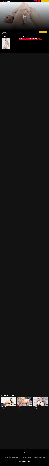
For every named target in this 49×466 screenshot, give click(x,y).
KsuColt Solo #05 (35, 406)
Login (39, 1)
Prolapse (40, 39)
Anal (24, 38)
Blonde (36, 38)
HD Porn (33, 39)
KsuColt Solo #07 (20, 406)
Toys (26, 38)
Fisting (39, 38)
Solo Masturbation (31, 38)
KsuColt (3, 50)
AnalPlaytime (3, 408)
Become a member (44, 1)
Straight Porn (29, 39)
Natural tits (21, 38)
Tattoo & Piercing (21, 39)
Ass (25, 39)
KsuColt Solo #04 (4, 406)
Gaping (37, 39)
